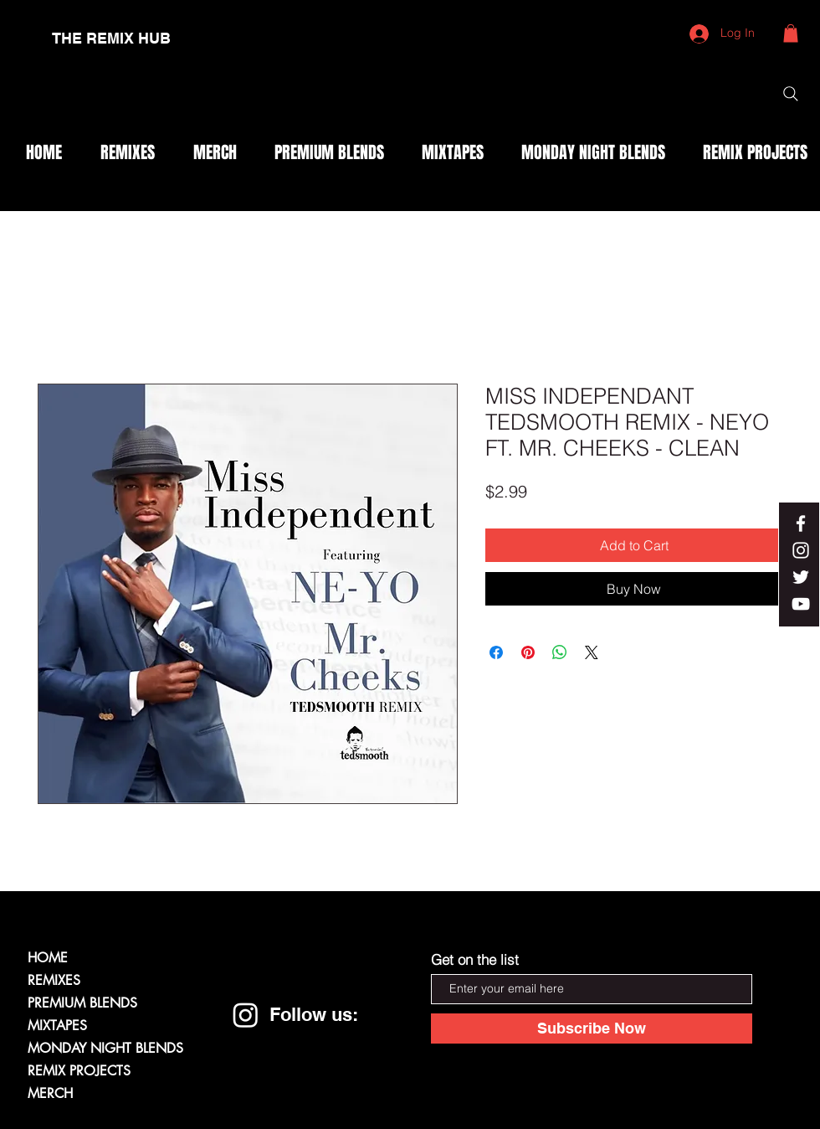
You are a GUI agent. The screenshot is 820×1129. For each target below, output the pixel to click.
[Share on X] (592, 652)
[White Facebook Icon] (801, 523)
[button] (790, 33)
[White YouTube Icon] (801, 604)
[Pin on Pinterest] (528, 652)
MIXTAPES (57, 1025)
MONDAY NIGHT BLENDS (105, 1048)
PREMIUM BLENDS (82, 1003)
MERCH (50, 1093)
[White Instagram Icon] (801, 550)
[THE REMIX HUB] (111, 38)
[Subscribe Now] (591, 1028)
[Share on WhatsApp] (560, 652)
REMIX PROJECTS (79, 1071)
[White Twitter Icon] (801, 577)
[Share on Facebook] (496, 652)
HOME (48, 958)
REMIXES (54, 980)
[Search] (790, 93)
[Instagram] (245, 1014)
